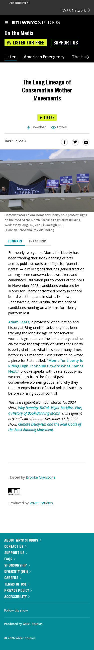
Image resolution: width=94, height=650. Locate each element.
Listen (11, 56)
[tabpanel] (47, 350)
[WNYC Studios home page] (42, 22)
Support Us (65, 42)
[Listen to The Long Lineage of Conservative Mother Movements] (47, 117)
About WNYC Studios (22, 540)
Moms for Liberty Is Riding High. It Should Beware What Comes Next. (45, 366)
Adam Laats (18, 322)
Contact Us (15, 546)
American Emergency (44, 56)
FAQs (9, 558)
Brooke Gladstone (40, 477)
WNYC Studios (41, 503)
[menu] (6, 23)
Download (36, 127)
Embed (59, 127)
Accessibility (17, 596)
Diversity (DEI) (17, 571)
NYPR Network (75, 10)
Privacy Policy (18, 590)
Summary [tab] (15, 240)
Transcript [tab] (38, 240)
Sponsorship (17, 565)
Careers (12, 577)
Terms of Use (17, 584)
